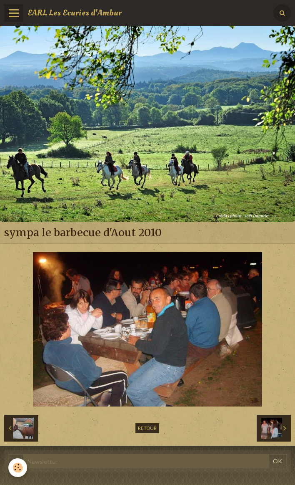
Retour (147, 428)
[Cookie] (17, 467)
